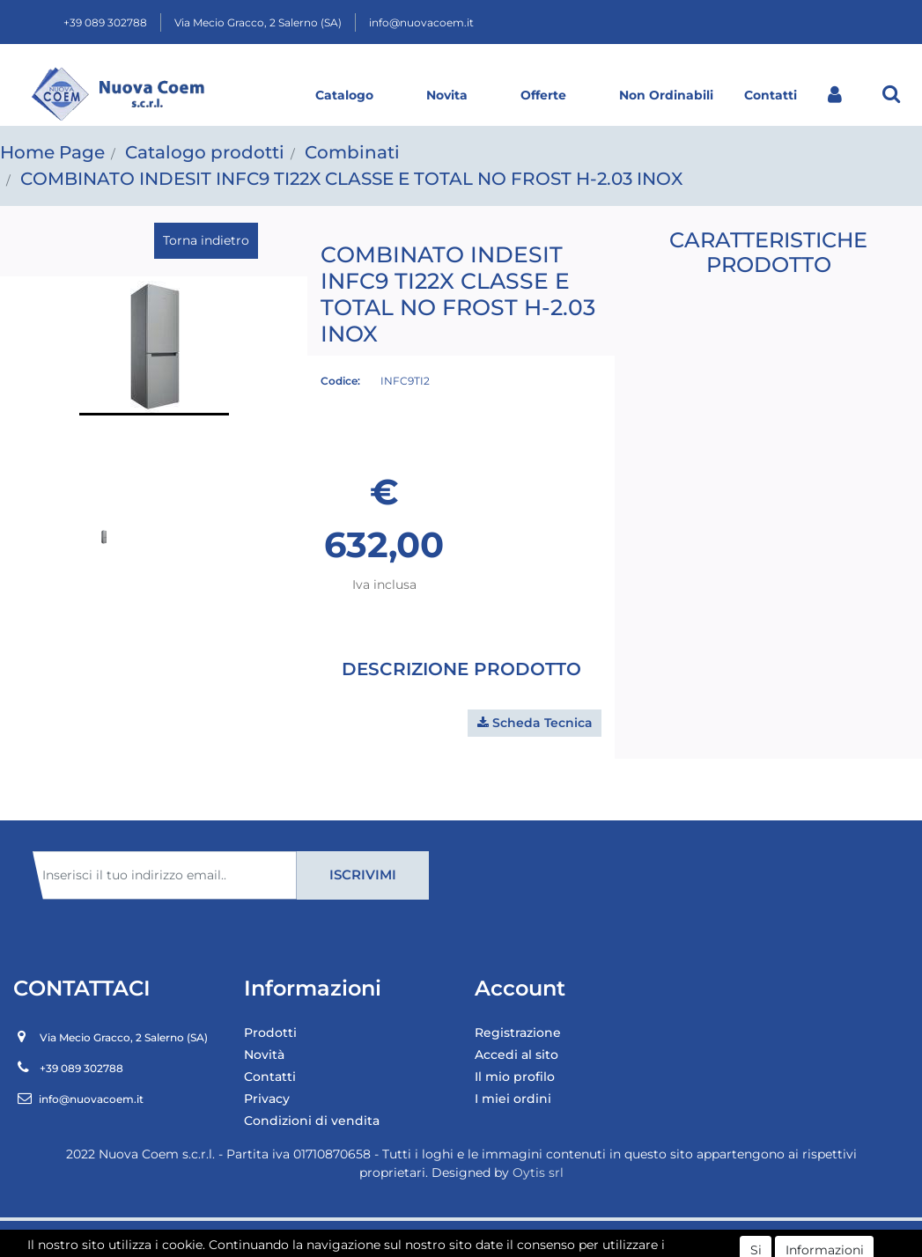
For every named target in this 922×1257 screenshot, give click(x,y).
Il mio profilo (515, 1076)
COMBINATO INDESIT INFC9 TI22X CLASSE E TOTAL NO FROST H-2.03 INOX (351, 178)
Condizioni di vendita (312, 1120)
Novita (447, 95)
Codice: (340, 380)
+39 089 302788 (105, 22)
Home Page (52, 152)
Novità (264, 1054)
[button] (891, 93)
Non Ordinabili (666, 95)
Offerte (543, 95)
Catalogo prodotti (204, 152)
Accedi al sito (516, 1054)
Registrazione (518, 1032)
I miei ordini (513, 1098)
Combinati (352, 152)
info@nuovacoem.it (421, 22)
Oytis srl (538, 1172)
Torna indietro (206, 240)
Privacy (267, 1098)
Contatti (770, 95)
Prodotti (270, 1032)
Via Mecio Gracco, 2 (258, 22)
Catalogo (344, 95)
